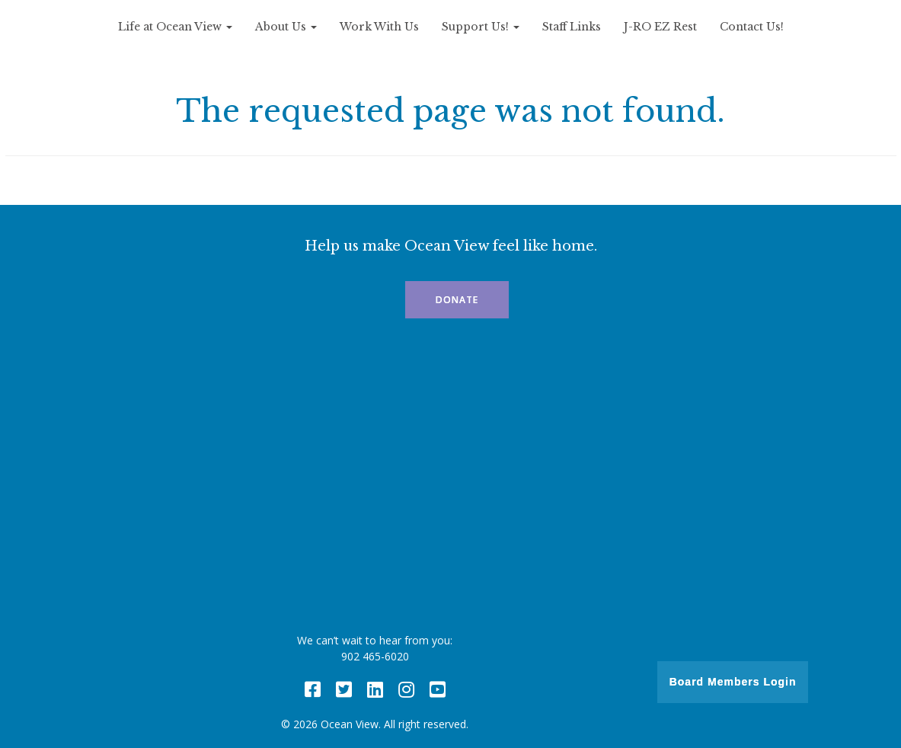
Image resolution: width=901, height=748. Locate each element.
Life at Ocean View (175, 27)
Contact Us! (752, 27)
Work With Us (379, 27)
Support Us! (480, 27)
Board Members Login (733, 682)
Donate (457, 299)
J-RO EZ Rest (660, 27)
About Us (286, 27)
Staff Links (571, 27)
